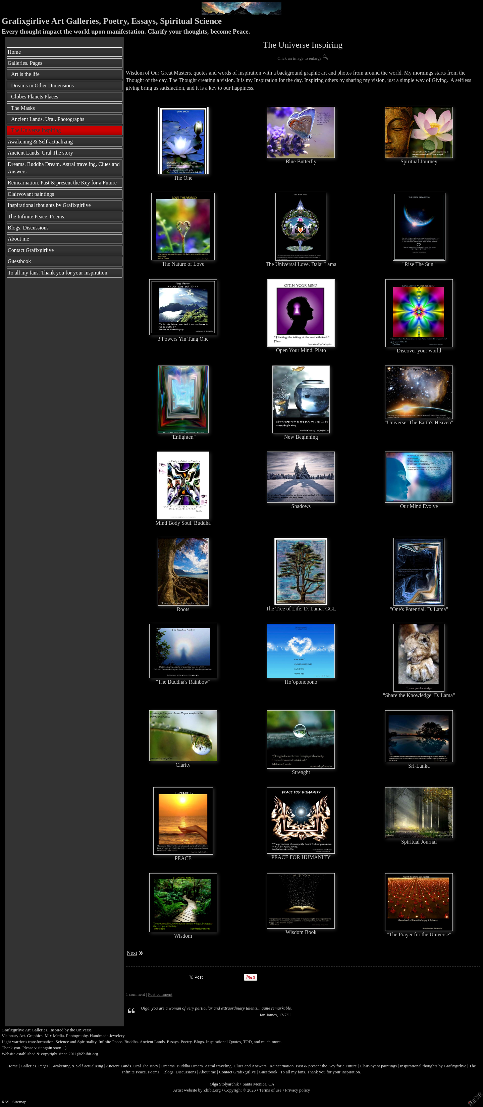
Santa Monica (254, 1084)
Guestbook (19, 261)
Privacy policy (297, 1090)
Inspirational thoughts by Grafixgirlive (49, 205)
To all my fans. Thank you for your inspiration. (58, 272)
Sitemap (19, 1102)
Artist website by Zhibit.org (197, 1090)
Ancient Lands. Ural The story (40, 153)
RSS (5, 1102)
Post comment (160, 994)
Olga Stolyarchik (224, 1084)
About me (18, 239)
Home (14, 52)
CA (271, 1084)
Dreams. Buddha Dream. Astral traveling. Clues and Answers (64, 167)
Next (132, 953)
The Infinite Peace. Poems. (36, 216)
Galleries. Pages (25, 63)
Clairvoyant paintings (31, 194)
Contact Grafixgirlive (31, 250)
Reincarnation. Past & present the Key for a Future (62, 182)
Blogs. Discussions (28, 227)
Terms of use (270, 1090)
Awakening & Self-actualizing (40, 141)
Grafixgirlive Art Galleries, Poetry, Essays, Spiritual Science (112, 21)
